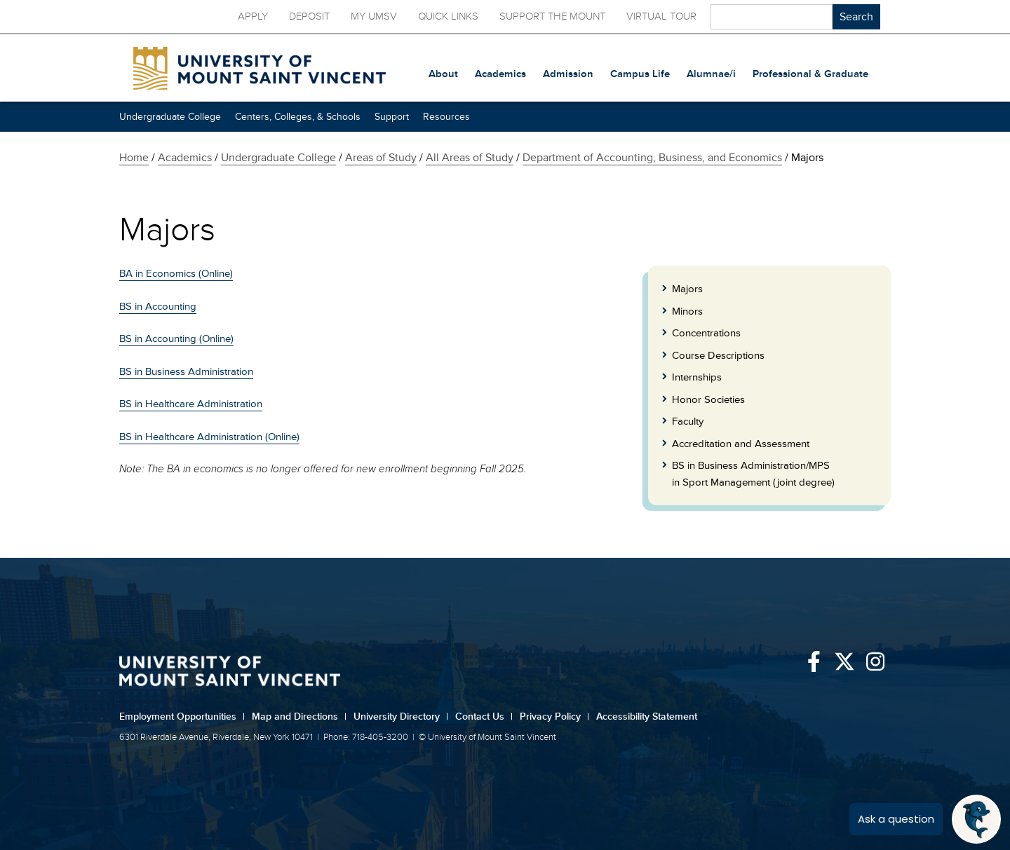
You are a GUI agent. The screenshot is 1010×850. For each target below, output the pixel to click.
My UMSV (374, 16)
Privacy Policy (554, 716)
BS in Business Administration (186, 371)
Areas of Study (381, 158)
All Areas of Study (469, 158)
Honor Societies (708, 399)
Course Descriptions (718, 355)
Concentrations (706, 333)
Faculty (687, 421)
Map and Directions (299, 716)
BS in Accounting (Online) (176, 338)
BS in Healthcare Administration (190, 404)
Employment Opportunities (182, 716)
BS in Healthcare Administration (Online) (209, 437)
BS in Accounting (157, 306)
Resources (446, 117)
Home (134, 158)
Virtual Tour (661, 16)
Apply (253, 16)
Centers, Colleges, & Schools (298, 117)
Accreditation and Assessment (740, 444)
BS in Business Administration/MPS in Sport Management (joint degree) (753, 474)
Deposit (309, 16)
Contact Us (484, 716)
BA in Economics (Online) (176, 273)
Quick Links (448, 16)
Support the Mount (552, 16)
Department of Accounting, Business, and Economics (652, 158)
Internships (697, 377)
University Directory (401, 716)
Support (392, 117)
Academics (185, 158)
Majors (687, 289)
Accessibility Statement (646, 716)
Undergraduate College (170, 117)
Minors (687, 311)
